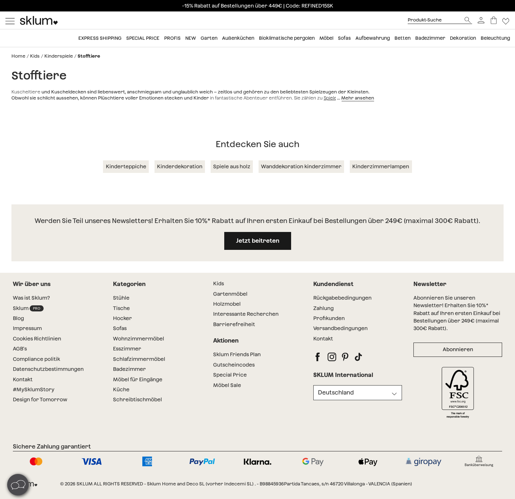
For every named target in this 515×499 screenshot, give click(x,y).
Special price (143, 38)
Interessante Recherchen (246, 314)
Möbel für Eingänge (137, 379)
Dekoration (463, 38)
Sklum (28, 308)
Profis (172, 38)
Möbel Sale (227, 385)
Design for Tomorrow (40, 399)
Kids (35, 56)
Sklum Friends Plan (237, 354)
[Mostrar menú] (10, 20)
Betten (402, 38)
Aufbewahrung (372, 38)
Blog (18, 318)
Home (18, 56)
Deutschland (336, 392)
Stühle (121, 298)
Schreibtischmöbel (137, 399)
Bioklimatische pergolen (287, 38)
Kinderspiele (58, 56)
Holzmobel (227, 304)
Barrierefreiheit (234, 324)
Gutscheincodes (234, 365)
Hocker (122, 318)
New (190, 38)
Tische (121, 308)
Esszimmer (127, 349)
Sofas (344, 38)
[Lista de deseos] (506, 20)
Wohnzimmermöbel (138, 338)
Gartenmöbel (230, 294)
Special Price (230, 375)
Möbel (326, 38)
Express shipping (100, 38)
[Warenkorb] (493, 20)
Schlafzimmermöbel (139, 359)
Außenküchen (238, 38)
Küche (121, 389)
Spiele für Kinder (342, 98)
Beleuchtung (495, 38)
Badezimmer (430, 38)
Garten (209, 38)
